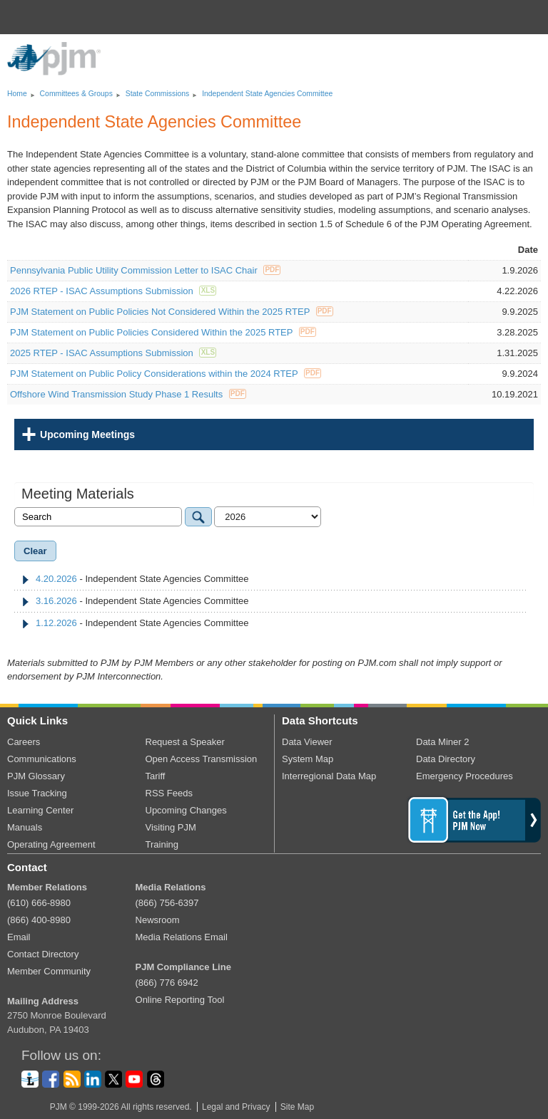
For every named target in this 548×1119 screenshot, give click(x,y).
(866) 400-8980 (39, 920)
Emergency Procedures (464, 776)
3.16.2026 (56, 600)
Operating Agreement (51, 844)
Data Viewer (307, 742)
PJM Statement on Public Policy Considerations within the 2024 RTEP (165, 373)
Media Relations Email (182, 937)
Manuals (24, 827)
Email (19, 937)
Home (17, 94)
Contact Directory (42, 954)
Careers (23, 742)
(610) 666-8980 (39, 902)
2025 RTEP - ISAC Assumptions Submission (113, 353)
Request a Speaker (185, 742)
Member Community (49, 971)
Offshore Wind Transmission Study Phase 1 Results (128, 394)
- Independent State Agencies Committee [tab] (135, 578)
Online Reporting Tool (180, 999)
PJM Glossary (36, 776)
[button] (531, 17)
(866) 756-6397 (167, 902)
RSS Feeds (169, 793)
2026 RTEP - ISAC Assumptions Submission (113, 291)
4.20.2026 (56, 578)
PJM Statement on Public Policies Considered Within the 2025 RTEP (163, 332)
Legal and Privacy (236, 1107)
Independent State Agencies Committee (267, 94)
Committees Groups (76, 94)
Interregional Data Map (329, 776)
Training (162, 844)
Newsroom (158, 920)
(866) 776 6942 (167, 982)
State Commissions (158, 94)
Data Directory (445, 759)
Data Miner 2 (442, 742)
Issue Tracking (37, 793)
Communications (41, 759)
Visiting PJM (171, 827)
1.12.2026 (56, 623)
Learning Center (40, 810)
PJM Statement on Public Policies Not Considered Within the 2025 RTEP (171, 311)
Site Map (297, 1107)
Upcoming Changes (186, 810)
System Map (307, 759)
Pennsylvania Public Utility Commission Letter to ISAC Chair (145, 270)
